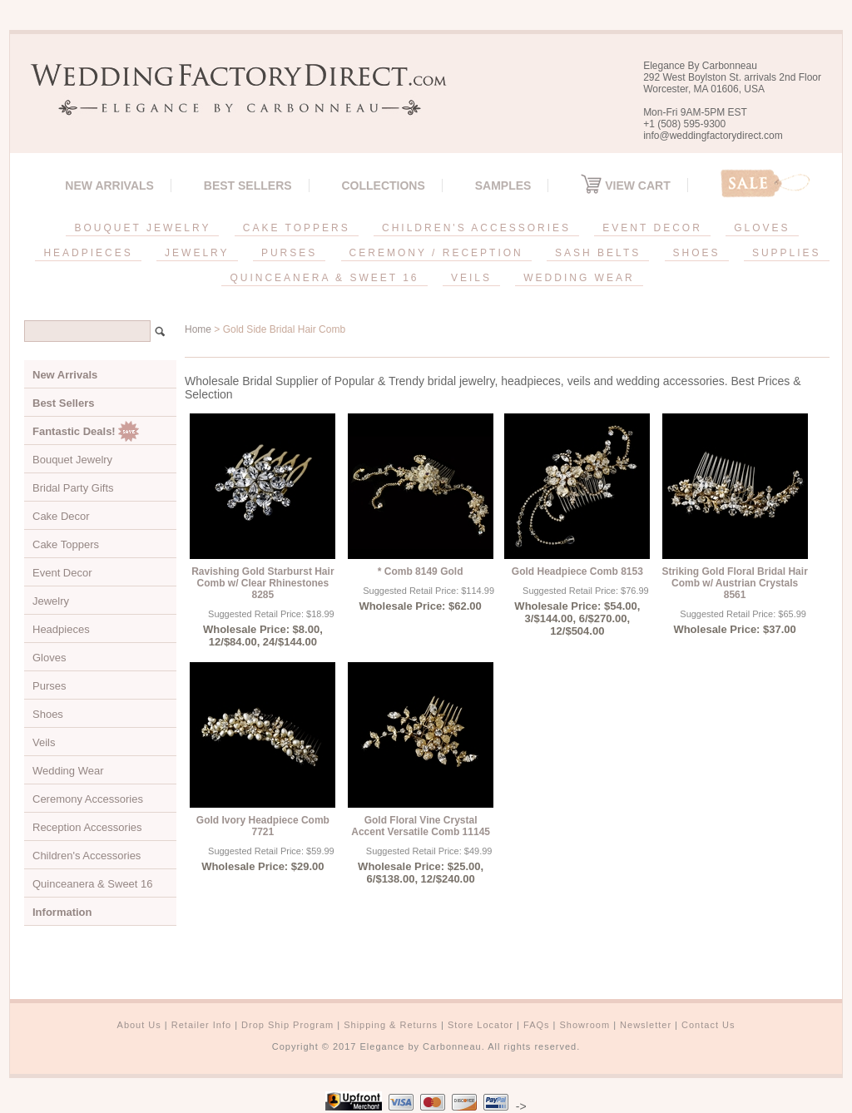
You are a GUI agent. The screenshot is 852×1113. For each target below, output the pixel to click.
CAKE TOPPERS (296, 228)
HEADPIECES (87, 253)
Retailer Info (201, 1025)
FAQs (536, 1025)
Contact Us (708, 1025)
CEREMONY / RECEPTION (436, 253)
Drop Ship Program (287, 1025)
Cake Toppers (65, 544)
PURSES (289, 253)
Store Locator (480, 1025)
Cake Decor (61, 516)
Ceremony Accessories (87, 799)
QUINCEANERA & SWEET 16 (324, 278)
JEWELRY (197, 253)
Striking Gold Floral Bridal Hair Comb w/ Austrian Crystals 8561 (734, 583)
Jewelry (50, 601)
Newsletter (645, 1025)
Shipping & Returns (391, 1025)
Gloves (49, 657)
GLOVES (762, 228)
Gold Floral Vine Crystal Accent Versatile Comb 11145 (420, 826)
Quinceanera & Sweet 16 (92, 884)
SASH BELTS (598, 253)
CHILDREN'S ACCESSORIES (476, 228)
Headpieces (61, 629)
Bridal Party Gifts (73, 488)
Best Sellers (248, 185)
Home (198, 329)
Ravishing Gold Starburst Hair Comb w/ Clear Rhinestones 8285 (262, 583)
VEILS (471, 278)
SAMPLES (503, 185)
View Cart (625, 185)
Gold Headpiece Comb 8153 (577, 571)
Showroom (585, 1025)
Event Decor (62, 572)
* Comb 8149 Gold (420, 571)
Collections (382, 185)
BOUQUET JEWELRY (142, 228)
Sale (765, 183)
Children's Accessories (86, 855)
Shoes (47, 714)
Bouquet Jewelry (72, 459)
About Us (139, 1025)
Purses (49, 686)
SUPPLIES (786, 253)
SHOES (697, 253)
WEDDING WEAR (578, 278)
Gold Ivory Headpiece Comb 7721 (262, 826)
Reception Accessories (87, 827)
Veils (43, 742)
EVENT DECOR (651, 228)
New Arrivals (109, 185)
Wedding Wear (68, 770)
